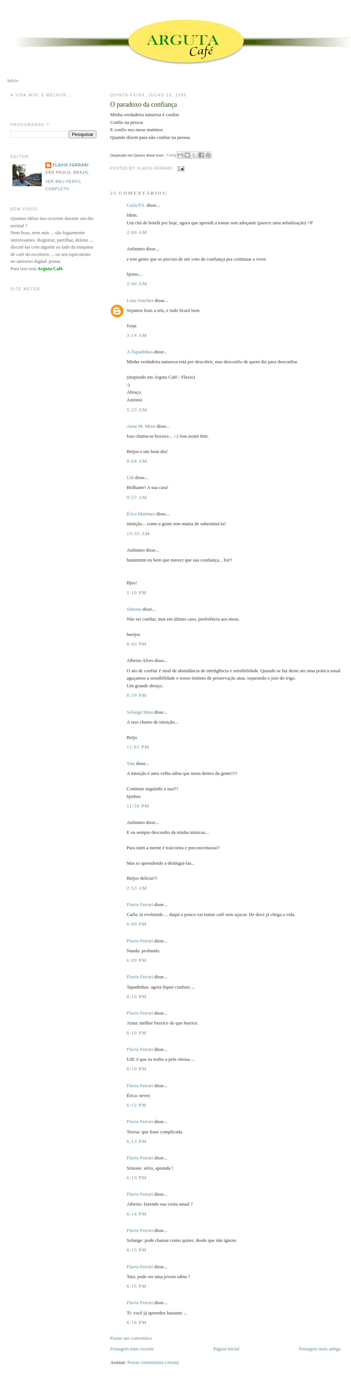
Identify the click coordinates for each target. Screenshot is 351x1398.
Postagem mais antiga (319, 1348)
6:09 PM (137, 924)
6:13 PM (137, 1141)
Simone (134, 609)
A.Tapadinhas (140, 351)
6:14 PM (137, 1214)
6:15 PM (137, 1249)
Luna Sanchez (140, 300)
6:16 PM (137, 1322)
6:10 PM (137, 996)
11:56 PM (138, 806)
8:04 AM (137, 461)
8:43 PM (137, 644)
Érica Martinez (141, 513)
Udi (130, 477)
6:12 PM (137, 1105)
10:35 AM (138, 533)
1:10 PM (137, 592)
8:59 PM (137, 695)
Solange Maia (140, 712)
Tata (131, 763)
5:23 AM (137, 409)
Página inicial (226, 1348)
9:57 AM (137, 497)
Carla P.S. (136, 205)
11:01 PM (138, 747)
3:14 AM (137, 335)
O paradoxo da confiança (143, 104)
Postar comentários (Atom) (153, 1362)
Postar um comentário (131, 1338)
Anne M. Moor (141, 426)
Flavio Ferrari (140, 904)
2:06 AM (137, 232)
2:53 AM (137, 888)
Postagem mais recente (132, 1348)
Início (12, 80)
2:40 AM (137, 283)
